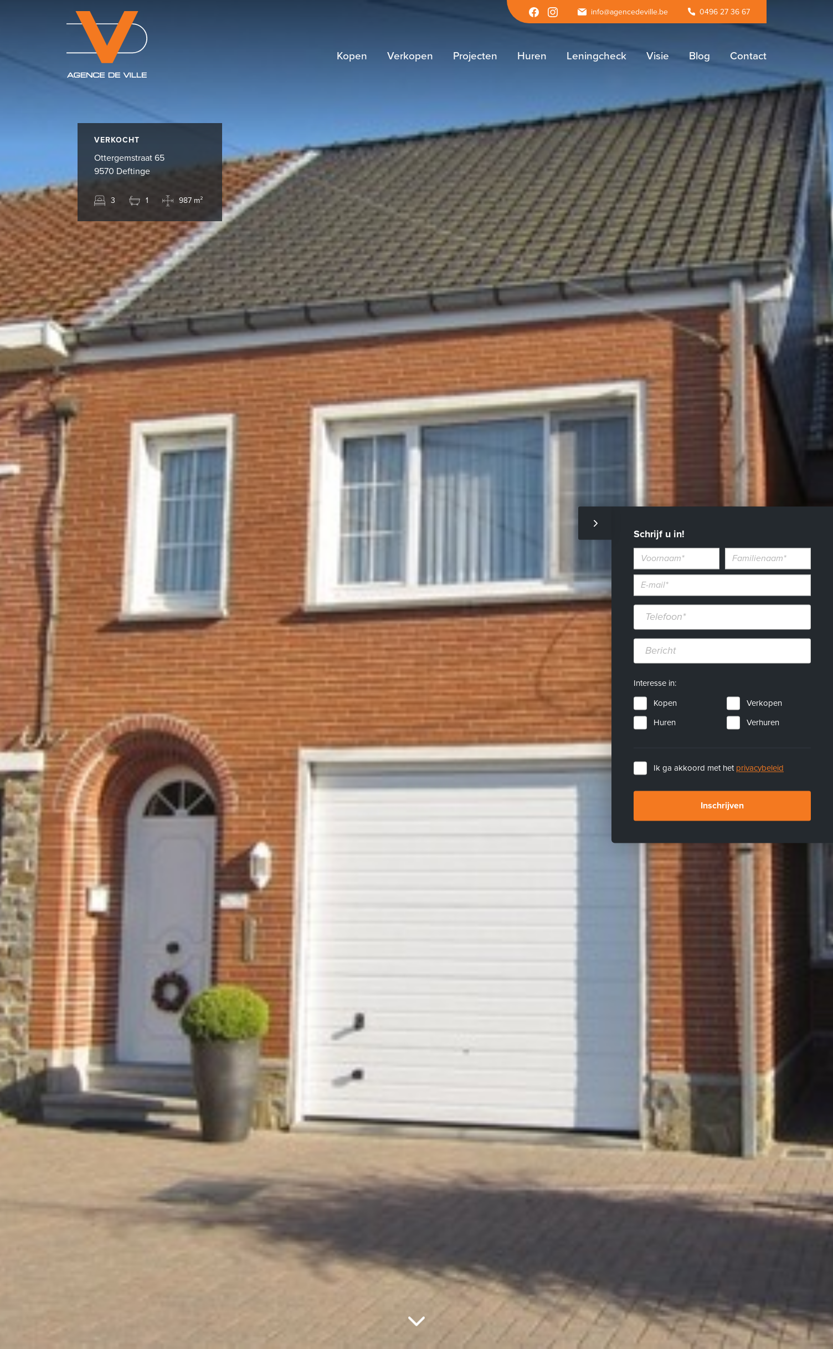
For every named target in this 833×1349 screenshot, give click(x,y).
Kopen (665, 703)
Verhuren (763, 722)
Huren (665, 722)
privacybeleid (760, 768)
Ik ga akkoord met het (719, 768)
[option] (416, 674)
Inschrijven (722, 805)
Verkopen (764, 703)
